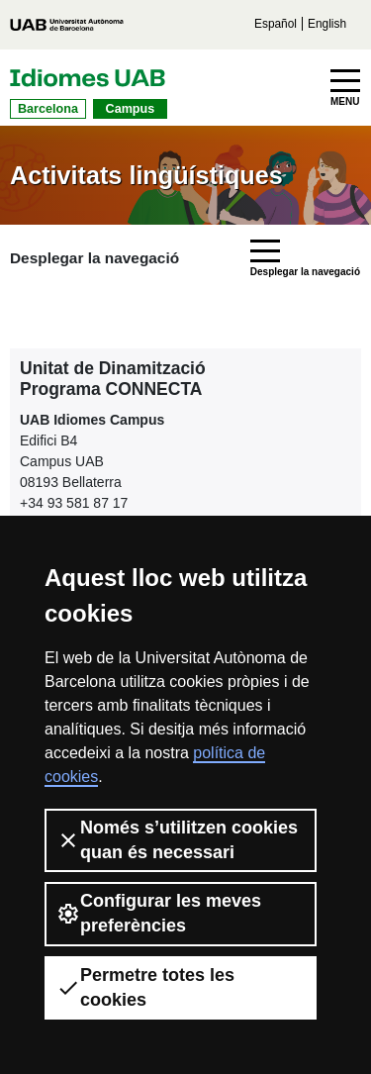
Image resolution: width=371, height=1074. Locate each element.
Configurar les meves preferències (158, 913)
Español (275, 24)
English (327, 24)
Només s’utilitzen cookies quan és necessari (177, 840)
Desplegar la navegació (94, 257)
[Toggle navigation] (345, 88)
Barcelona (48, 109)
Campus (130, 109)
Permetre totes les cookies (145, 987)
